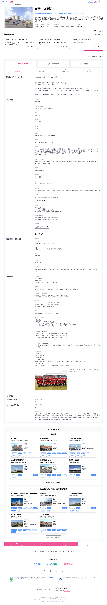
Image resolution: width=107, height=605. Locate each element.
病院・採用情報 (21, 63)
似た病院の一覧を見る (53, 537)
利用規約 (42, 551)
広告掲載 (62, 551)
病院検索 (10, 5)
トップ (4, 5)
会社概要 (35, 551)
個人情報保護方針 (52, 551)
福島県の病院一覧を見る (53, 482)
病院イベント (86, 63)
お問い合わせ (70, 551)
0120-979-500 (63, 588)
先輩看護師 (53, 63)
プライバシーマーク (93, 577)
